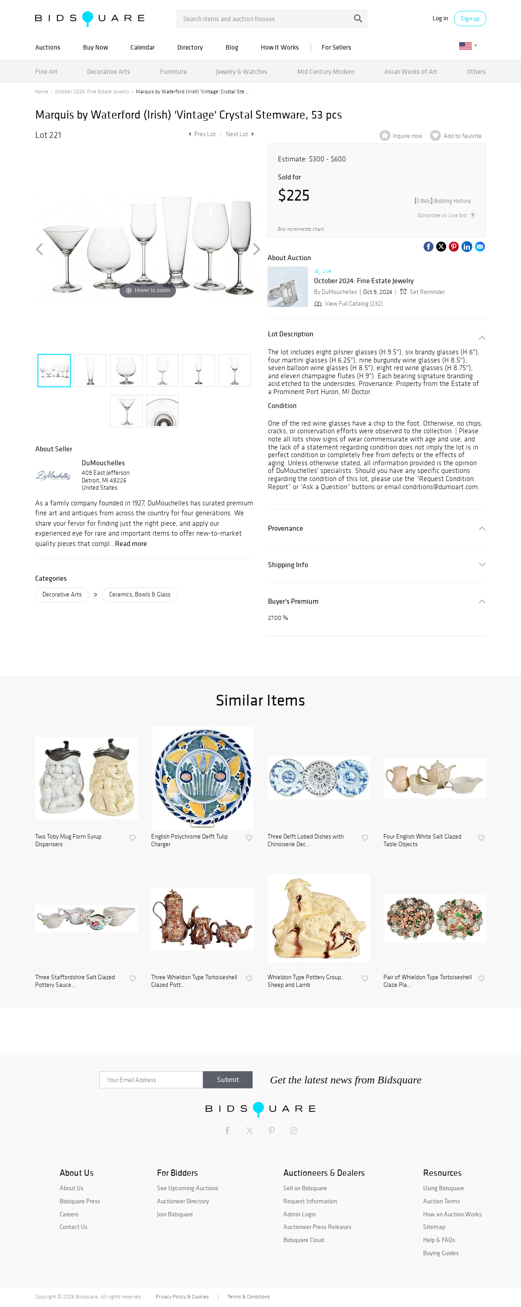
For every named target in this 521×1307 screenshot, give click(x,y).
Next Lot (240, 134)
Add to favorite (462, 136)
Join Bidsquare (175, 1214)
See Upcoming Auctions (187, 1188)
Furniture (173, 71)
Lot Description (291, 334)
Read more (131, 543)
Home (41, 91)
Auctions (47, 47)
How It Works (280, 47)
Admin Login (299, 1214)
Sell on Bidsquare (305, 1188)
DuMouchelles (103, 462)
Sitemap (434, 1227)
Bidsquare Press (80, 1201)
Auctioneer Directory (183, 1201)
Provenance (285, 528)
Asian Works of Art (411, 71)
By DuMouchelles (335, 292)
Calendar (142, 47)
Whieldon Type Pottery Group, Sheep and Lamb (304, 981)
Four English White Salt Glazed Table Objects (422, 840)
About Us (71, 1188)
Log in (440, 18)
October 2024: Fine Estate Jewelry (92, 91)
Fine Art (46, 71)
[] (443, 201)
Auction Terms (441, 1201)
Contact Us (74, 1227)
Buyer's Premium (293, 601)
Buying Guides (441, 1253)
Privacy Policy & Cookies (182, 1296)
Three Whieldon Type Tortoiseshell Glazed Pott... (194, 981)
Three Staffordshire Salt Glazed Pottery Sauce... (75, 981)
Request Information (310, 1201)
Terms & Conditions (248, 1296)
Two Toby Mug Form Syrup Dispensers (68, 840)
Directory (190, 47)
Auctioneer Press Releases (317, 1227)
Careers (69, 1214)
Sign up (470, 18)
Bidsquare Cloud (303, 1240)
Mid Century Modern (326, 71)
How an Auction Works (452, 1214)
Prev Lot (201, 134)
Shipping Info (288, 564)
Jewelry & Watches (241, 71)
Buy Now (95, 47)
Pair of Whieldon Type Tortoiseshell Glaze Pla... (427, 981)
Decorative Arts (108, 71)
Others (476, 71)
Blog (232, 47)
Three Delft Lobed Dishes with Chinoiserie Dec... (305, 840)
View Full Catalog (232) (348, 303)
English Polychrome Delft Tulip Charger (189, 840)
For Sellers (336, 47)
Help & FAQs (439, 1240)
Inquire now (407, 136)
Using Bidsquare (443, 1188)
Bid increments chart (301, 229)
